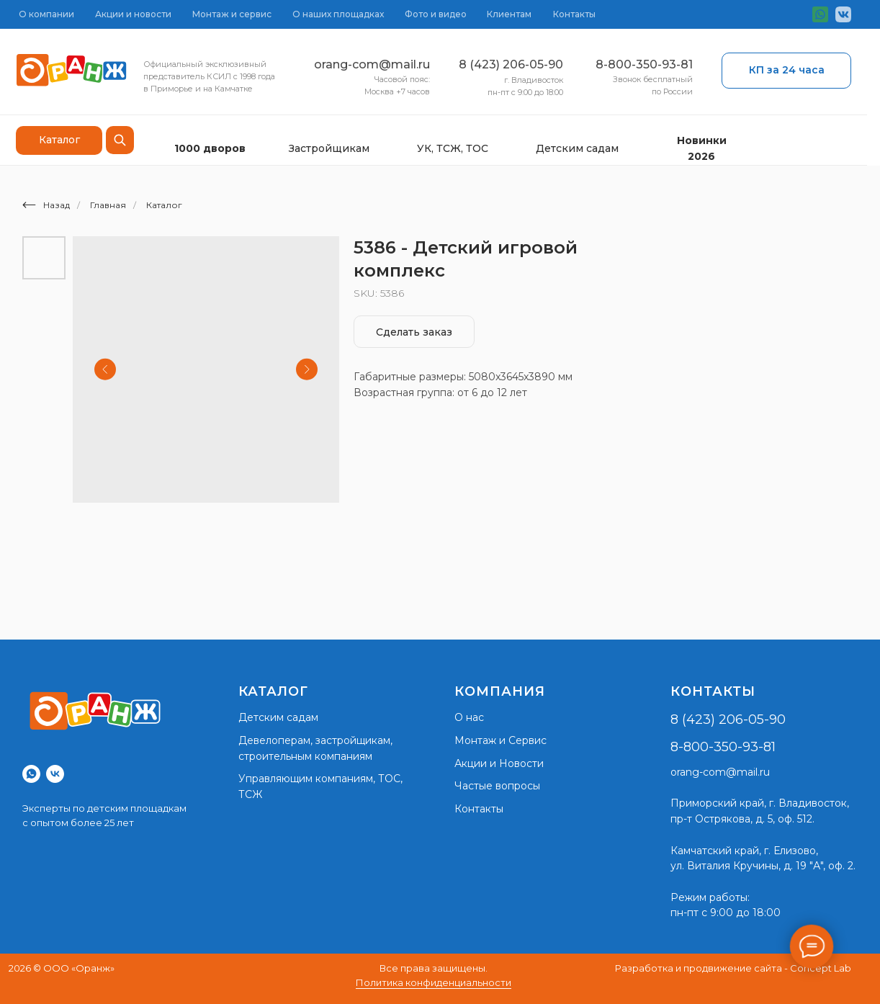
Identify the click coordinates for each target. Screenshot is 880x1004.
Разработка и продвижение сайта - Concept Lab (733, 968)
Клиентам (509, 14)
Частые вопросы (497, 785)
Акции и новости (133, 14)
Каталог (164, 205)
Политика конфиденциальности (433, 982)
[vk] (55, 774)
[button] (786, 71)
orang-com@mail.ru (372, 64)
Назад (46, 205)
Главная (108, 205)
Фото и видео (436, 14)
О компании (46, 14)
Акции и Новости (499, 763)
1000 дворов (210, 148)
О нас (469, 717)
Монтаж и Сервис (500, 740)
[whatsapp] (31, 774)
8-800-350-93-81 (644, 64)
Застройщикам (329, 148)
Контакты (574, 14)
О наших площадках (338, 14)
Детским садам (577, 148)
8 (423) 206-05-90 (511, 64)
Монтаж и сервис (231, 14)
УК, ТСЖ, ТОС (452, 148)
